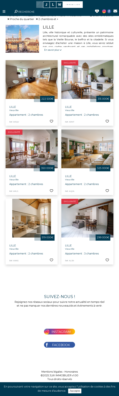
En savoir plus (53, 50)
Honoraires (71, 371)
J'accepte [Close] (75, 390)
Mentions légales (51, 371)
